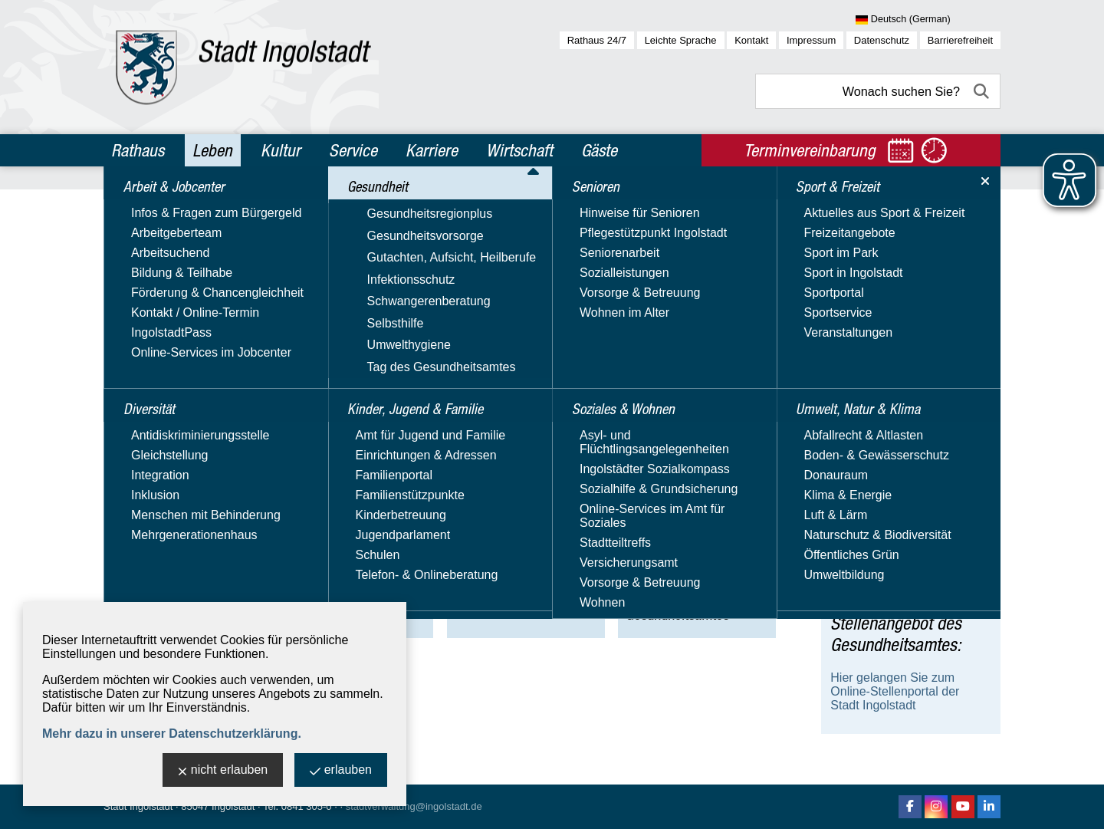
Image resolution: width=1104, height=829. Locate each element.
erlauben (341, 771)
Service (353, 150)
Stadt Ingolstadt (138, 806)
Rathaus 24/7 (596, 40)
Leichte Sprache (681, 40)
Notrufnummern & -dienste (902, 520)
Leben (212, 150)
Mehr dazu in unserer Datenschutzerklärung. (171, 733)
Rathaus (137, 150)
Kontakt (751, 40)
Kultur (281, 150)
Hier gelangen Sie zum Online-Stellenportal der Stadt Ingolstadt (894, 691)
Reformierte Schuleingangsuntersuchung (907, 487)
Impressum (811, 40)
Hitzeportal (859, 546)
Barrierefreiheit (960, 40)
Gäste (599, 150)
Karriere (432, 150)
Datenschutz (881, 40)
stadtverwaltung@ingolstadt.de (414, 806)
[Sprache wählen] (928, 20)
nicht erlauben (223, 771)
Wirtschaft (519, 150)
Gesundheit (206, 202)
